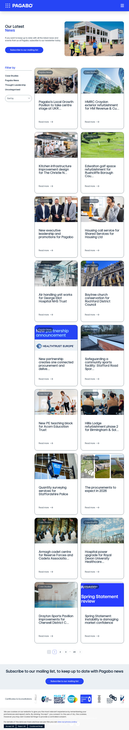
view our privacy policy (67, 722)
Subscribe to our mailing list (25, 50)
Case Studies (11, 76)
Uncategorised (12, 89)
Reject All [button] (22, 726)
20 (74, 652)
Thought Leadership (15, 85)
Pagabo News (12, 80)
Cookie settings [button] (36, 726)
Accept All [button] (10, 726)
